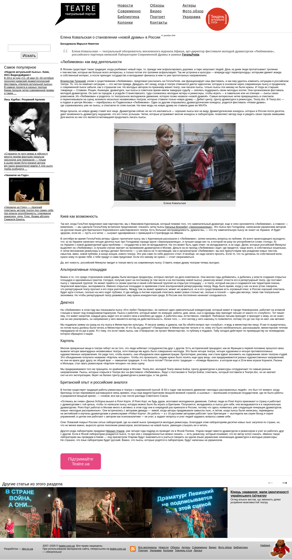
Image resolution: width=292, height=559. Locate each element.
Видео (156, 11)
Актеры (189, 5)
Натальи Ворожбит (176, 226)
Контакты (158, 22)
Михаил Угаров (115, 430)
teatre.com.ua (67, 545)
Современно (129, 11)
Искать (29, 55)
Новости (125, 5)
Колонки (125, 22)
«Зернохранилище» (200, 226)
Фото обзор (193, 11)
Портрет (157, 17)
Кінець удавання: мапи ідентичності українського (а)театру (260, 493)
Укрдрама (191, 17)
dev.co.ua (27, 548)
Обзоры (157, 5)
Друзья (198, 550)
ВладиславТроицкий (73, 81)
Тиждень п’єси (183, 550)
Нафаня (265, 545)
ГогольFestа (190, 54)
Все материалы (147, 547)
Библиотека (128, 17)
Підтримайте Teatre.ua (80, 461)
